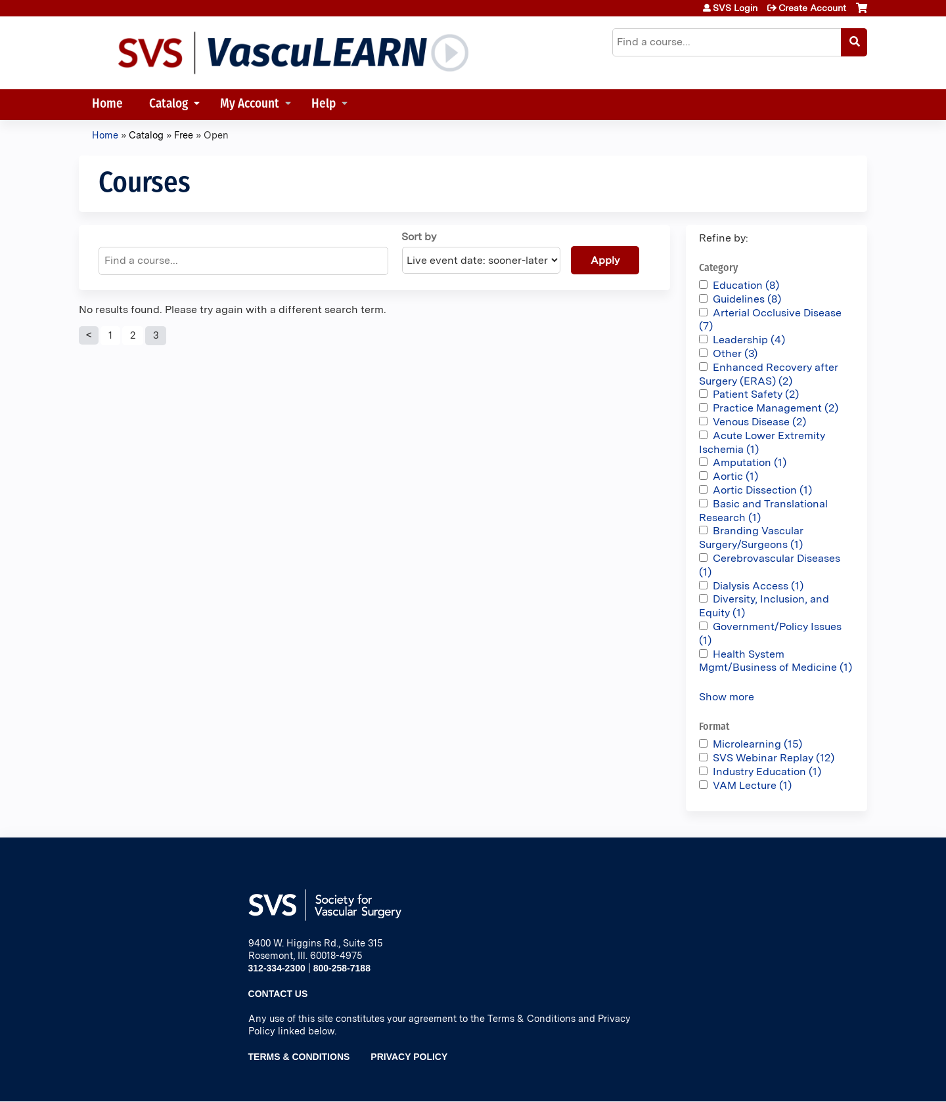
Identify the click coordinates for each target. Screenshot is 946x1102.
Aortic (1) (735, 476)
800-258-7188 (342, 968)
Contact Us (278, 993)
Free (183, 134)
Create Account (812, 7)
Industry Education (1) (767, 771)
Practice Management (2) (775, 408)
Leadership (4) (749, 339)
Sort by (418, 236)
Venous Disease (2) (759, 421)
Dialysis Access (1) (758, 586)
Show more (726, 696)
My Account (249, 104)
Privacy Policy (409, 1056)
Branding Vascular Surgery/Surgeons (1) (751, 537)
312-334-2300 (276, 968)
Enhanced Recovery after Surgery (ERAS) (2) (768, 374)
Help (323, 104)
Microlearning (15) (757, 744)
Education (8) (746, 285)
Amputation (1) (749, 462)
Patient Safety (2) (756, 394)
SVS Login (735, 7)
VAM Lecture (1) (752, 785)
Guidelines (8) (747, 299)
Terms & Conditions (299, 1056)
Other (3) (735, 353)
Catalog (168, 104)
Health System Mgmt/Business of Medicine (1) (775, 661)
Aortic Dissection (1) (762, 490)
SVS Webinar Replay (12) (773, 758)
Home (107, 104)
